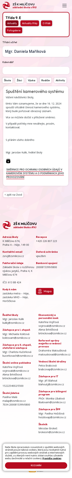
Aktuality (12, 23)
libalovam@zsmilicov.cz (52, 402)
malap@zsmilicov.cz (14, 400)
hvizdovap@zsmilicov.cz (52, 417)
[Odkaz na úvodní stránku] (20, 5)
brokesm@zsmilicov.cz (52, 432)
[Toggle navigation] (64, 5)
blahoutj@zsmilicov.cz (51, 384)
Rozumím (36, 465)
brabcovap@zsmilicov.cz (53, 369)
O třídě (47, 23)
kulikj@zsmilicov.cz (13, 322)
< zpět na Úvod (13, 194)
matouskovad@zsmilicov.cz (54, 354)
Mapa (45, 291)
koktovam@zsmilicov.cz (16, 337)
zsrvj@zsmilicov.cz (13, 256)
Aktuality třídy (29, 23)
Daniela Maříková (25, 51)
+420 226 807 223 (46, 241)
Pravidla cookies (51, 458)
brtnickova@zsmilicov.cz (16, 378)
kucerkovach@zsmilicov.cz (18, 355)
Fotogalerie (14, 30)
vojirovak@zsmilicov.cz (16, 370)
